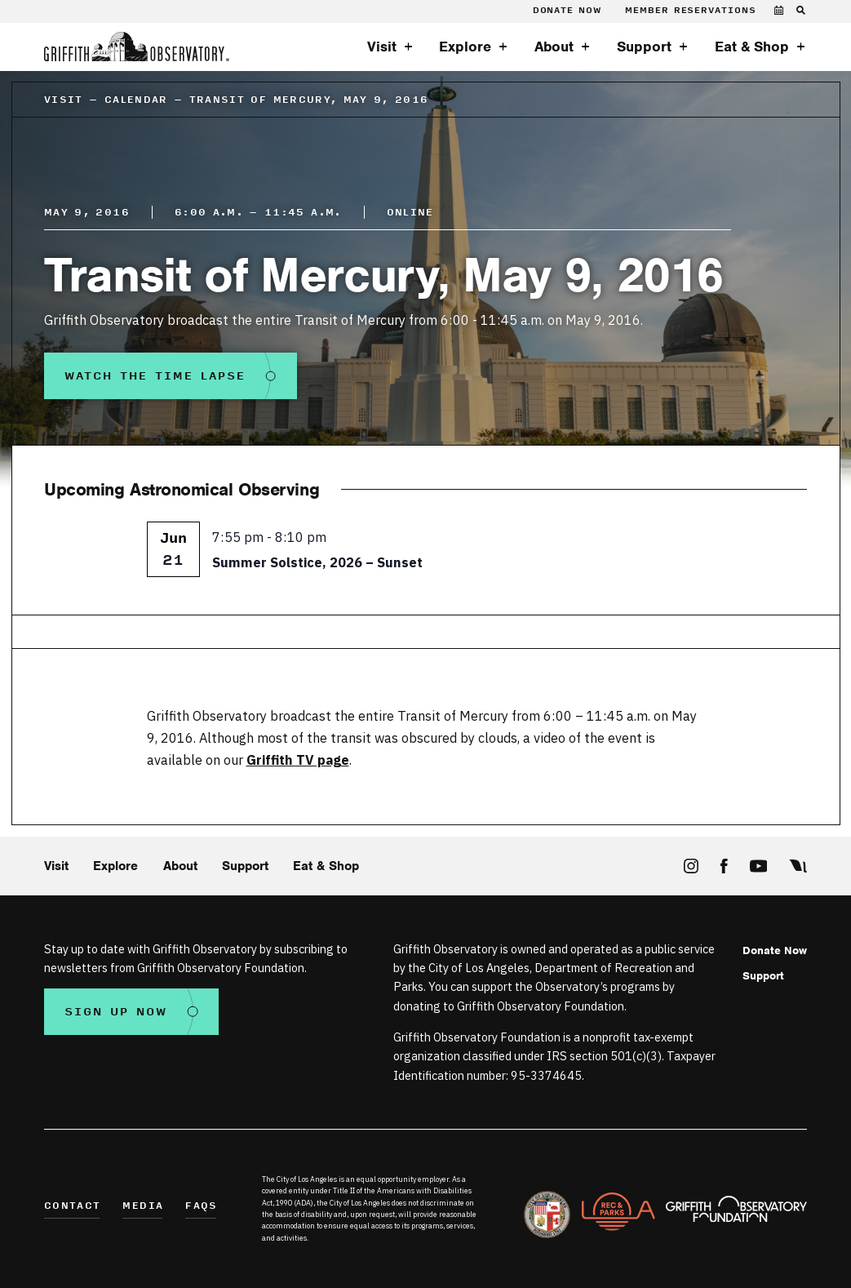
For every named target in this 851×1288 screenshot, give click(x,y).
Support (644, 46)
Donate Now (567, 11)
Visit (382, 46)
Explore (465, 46)
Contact (72, 1206)
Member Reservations (690, 11)
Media (142, 1206)
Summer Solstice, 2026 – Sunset (317, 562)
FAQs (201, 1206)
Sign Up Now (115, 1012)
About (554, 46)
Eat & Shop (752, 46)
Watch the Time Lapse (155, 376)
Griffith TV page (297, 759)
